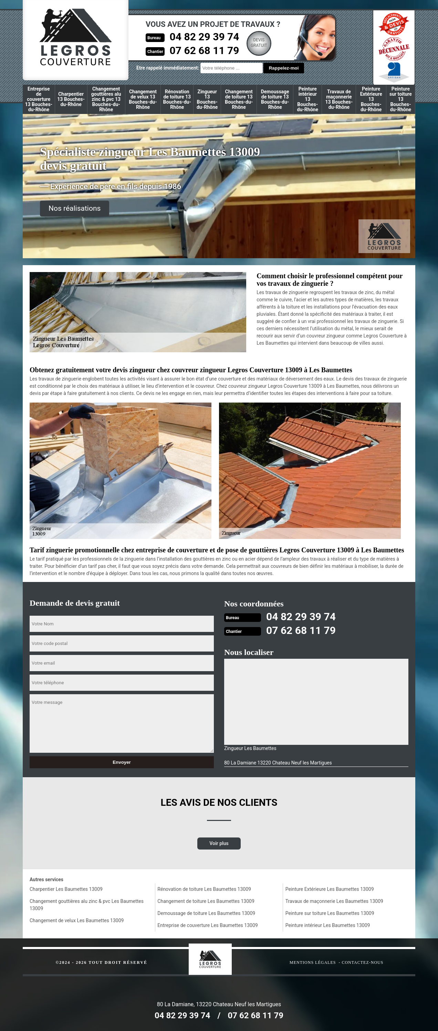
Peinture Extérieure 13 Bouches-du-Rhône (371, 99)
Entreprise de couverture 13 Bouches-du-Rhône (39, 99)
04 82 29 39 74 (204, 37)
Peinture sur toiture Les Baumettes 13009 (329, 913)
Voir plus (219, 843)
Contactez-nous (362, 962)
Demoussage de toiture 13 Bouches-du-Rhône (275, 99)
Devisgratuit (259, 43)
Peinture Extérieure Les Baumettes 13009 (329, 889)
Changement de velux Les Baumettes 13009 (77, 920)
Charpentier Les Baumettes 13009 (66, 889)
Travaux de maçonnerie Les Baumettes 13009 (334, 901)
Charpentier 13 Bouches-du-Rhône (71, 99)
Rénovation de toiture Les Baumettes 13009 (204, 889)
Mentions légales (313, 962)
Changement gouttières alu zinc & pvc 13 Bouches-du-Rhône (106, 99)
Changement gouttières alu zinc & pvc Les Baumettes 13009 (87, 904)
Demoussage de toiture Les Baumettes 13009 (206, 913)
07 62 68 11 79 (204, 50)
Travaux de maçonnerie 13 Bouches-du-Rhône (339, 99)
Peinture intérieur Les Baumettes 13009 (327, 925)
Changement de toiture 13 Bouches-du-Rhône (239, 99)
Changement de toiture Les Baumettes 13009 (205, 901)
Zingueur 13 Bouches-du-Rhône (207, 99)
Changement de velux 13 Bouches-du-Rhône (143, 99)
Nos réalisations (75, 208)
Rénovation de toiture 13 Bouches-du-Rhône (177, 99)
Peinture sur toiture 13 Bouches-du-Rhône (400, 99)
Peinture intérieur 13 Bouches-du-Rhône (307, 99)
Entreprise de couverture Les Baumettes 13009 (207, 925)
